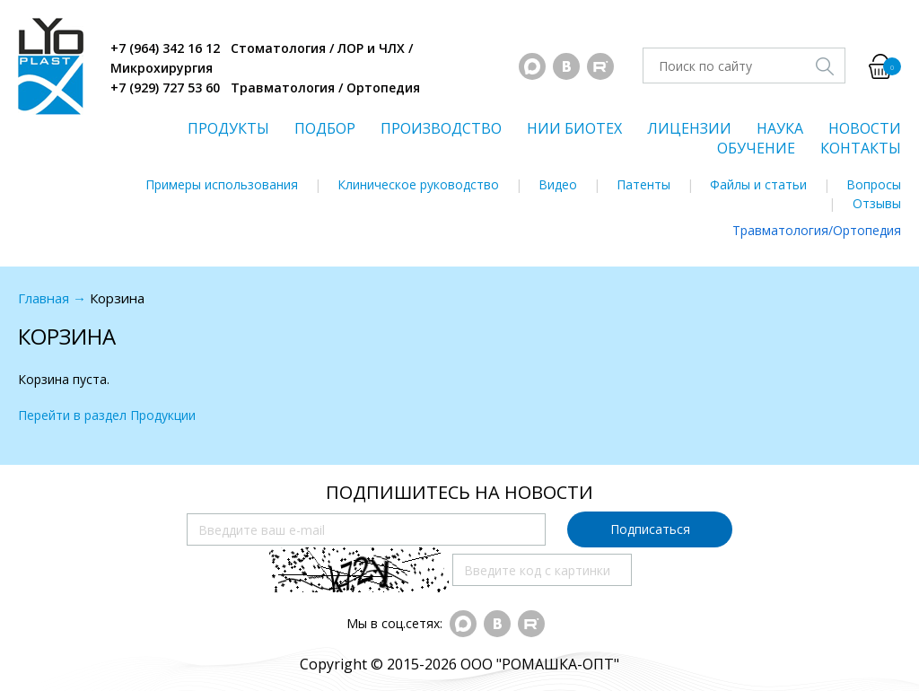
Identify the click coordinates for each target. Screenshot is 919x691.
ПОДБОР (324, 128)
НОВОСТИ (864, 128)
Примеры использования (221, 184)
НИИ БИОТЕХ (574, 128)
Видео (557, 184)
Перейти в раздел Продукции (107, 415)
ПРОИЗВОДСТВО (441, 128)
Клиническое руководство (418, 184)
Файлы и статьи (758, 184)
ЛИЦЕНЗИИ (689, 128)
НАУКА (780, 128)
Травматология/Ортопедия (816, 230)
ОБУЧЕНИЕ (756, 148)
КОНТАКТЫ (860, 148)
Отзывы (877, 203)
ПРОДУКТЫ (228, 128)
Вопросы (873, 184)
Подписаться (650, 529)
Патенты (643, 184)
